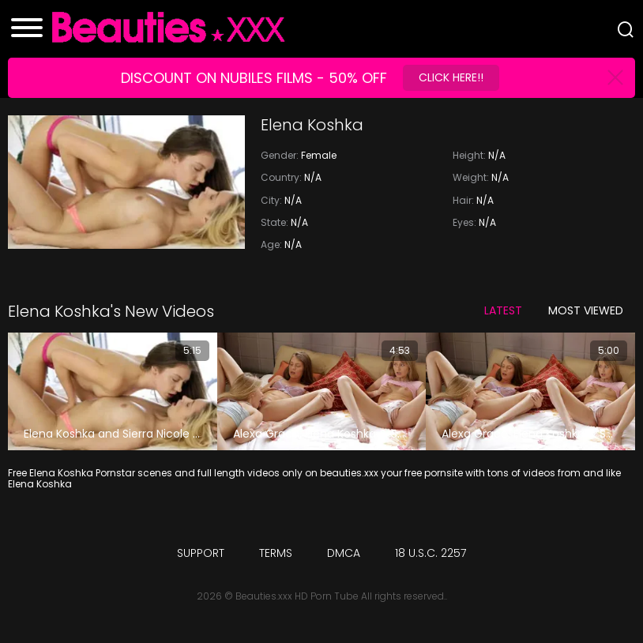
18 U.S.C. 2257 (430, 553)
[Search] (625, 29)
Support (200, 553)
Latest (503, 310)
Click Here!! (451, 77)
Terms (275, 553)
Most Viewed (585, 310)
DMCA (343, 553)
